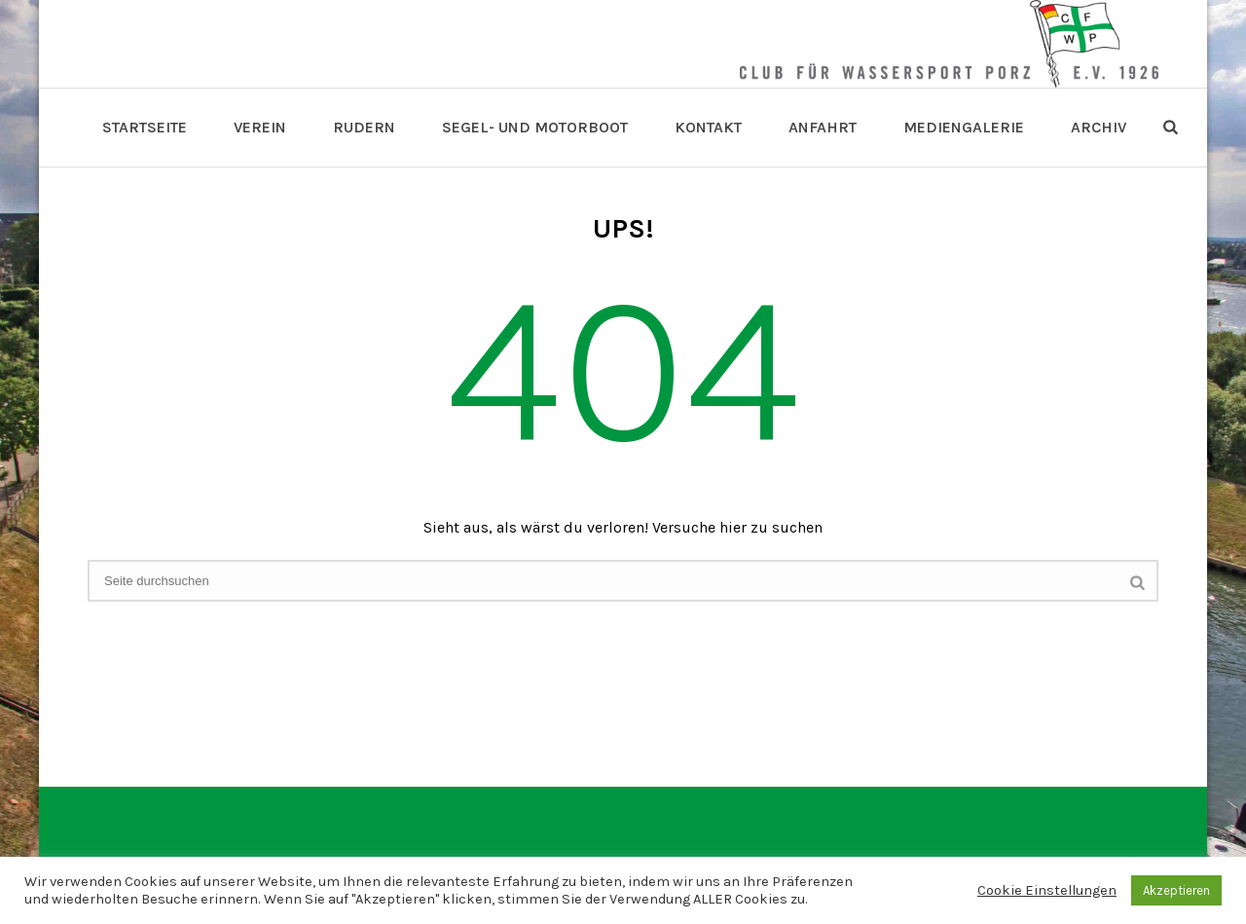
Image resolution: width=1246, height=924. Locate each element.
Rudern (364, 127)
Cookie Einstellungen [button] (1047, 890)
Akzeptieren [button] (1176, 890)
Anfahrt (822, 127)
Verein (260, 127)
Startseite (144, 127)
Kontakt (708, 127)
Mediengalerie (963, 127)
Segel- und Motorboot (535, 127)
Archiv (1098, 127)
